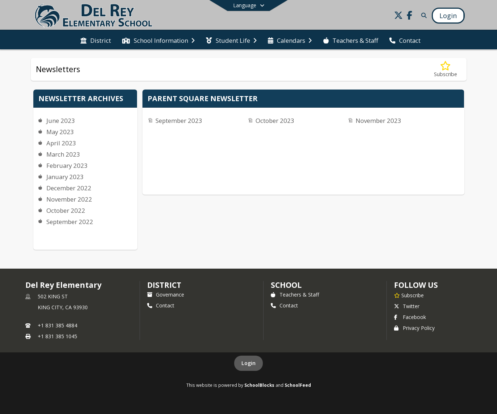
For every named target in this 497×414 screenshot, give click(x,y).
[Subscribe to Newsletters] (445, 69)
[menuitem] (96, 39)
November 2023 (378, 120)
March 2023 (63, 154)
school (286, 285)
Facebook (410, 317)
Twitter (406, 306)
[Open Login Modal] (448, 16)
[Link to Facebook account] (409, 16)
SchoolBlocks (259, 385)
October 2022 (65, 210)
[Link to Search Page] (422, 15)
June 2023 (60, 120)
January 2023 (65, 177)
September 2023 (179, 120)
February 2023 (67, 165)
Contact (160, 305)
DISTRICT (164, 285)
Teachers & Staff (295, 294)
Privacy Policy (414, 327)
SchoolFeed (298, 385)
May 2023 (60, 132)
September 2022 (69, 222)
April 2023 (61, 143)
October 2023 (275, 120)
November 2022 (69, 199)
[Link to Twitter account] (398, 16)
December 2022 (68, 188)
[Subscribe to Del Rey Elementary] (409, 295)
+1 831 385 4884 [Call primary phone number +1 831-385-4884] (57, 325)
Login (248, 363)
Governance (165, 294)
